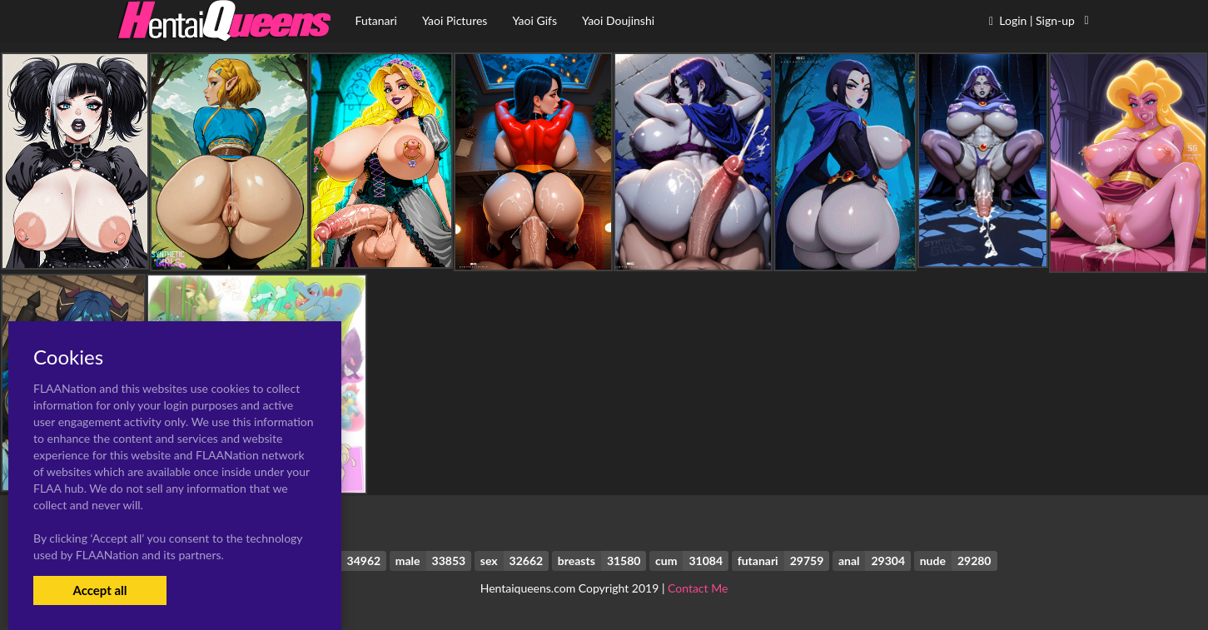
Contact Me (698, 588)
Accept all (99, 590)
